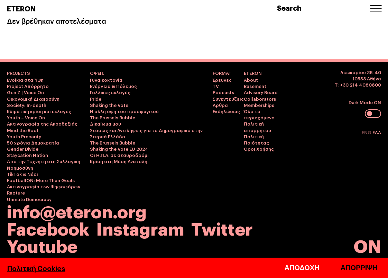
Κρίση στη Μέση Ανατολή (118, 161)
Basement (255, 86)
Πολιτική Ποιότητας (256, 139)
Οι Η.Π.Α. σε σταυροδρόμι (119, 155)
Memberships (259, 105)
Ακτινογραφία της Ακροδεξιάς (42, 123)
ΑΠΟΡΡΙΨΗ (359, 267)
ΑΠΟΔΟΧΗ (302, 267)
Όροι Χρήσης (259, 149)
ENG (367, 132)
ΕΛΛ (376, 132)
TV (216, 86)
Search (289, 7)
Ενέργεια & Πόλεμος (113, 86)
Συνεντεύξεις (228, 99)
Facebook (48, 228)
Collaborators (260, 99)
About (251, 80)
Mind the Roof (23, 130)
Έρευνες (222, 80)
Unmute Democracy (29, 199)
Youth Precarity (24, 136)
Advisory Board (261, 92)
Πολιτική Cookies (36, 268)
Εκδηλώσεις (226, 111)
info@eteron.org (77, 210)
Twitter (222, 228)
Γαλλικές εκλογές (110, 92)
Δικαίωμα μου (105, 123)
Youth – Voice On (26, 117)
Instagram (140, 228)
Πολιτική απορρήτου (257, 126)
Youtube (42, 245)
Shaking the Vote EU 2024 (119, 149)
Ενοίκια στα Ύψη (25, 80)
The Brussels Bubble (112, 117)
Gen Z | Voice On (25, 92)
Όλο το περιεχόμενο (259, 114)
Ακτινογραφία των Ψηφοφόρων (43, 186)
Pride (95, 99)
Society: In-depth (26, 105)
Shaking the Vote (109, 105)
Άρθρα (220, 105)
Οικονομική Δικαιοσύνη (33, 99)
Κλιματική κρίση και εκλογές (39, 111)
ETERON (21, 8)
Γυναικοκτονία (106, 80)
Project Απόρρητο (28, 86)
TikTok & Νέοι (22, 174)
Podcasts (223, 92)
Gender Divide (22, 149)
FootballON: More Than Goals (41, 180)
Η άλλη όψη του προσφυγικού (124, 111)
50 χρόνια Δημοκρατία (33, 142)
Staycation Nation (27, 155)
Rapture (16, 192)
